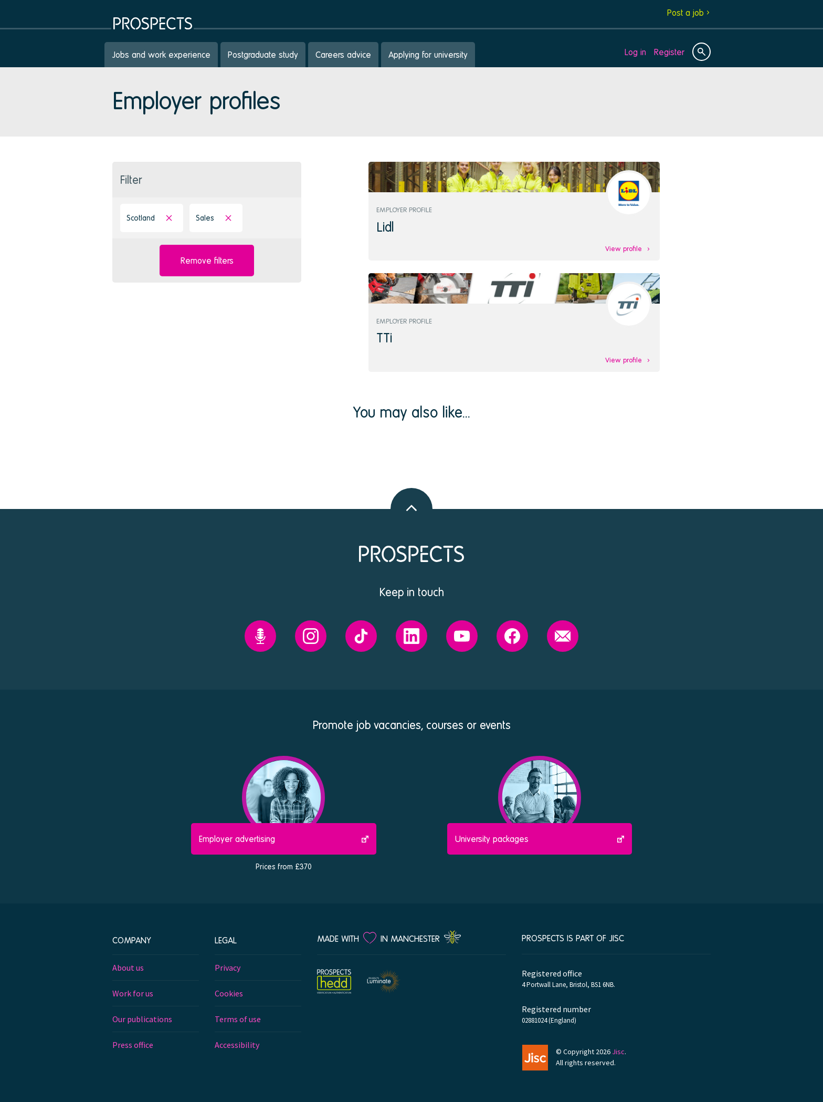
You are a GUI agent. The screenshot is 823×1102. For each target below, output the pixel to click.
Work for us (132, 993)
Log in (635, 52)
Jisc (618, 1051)
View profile (623, 248)
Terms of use (238, 1019)
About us (128, 967)
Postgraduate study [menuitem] (263, 54)
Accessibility (237, 1044)
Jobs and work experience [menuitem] (161, 54)
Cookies (229, 993)
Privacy (227, 967)
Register (669, 52)
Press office (132, 1044)
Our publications (142, 1019)
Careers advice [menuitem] (343, 54)
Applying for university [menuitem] (428, 54)
